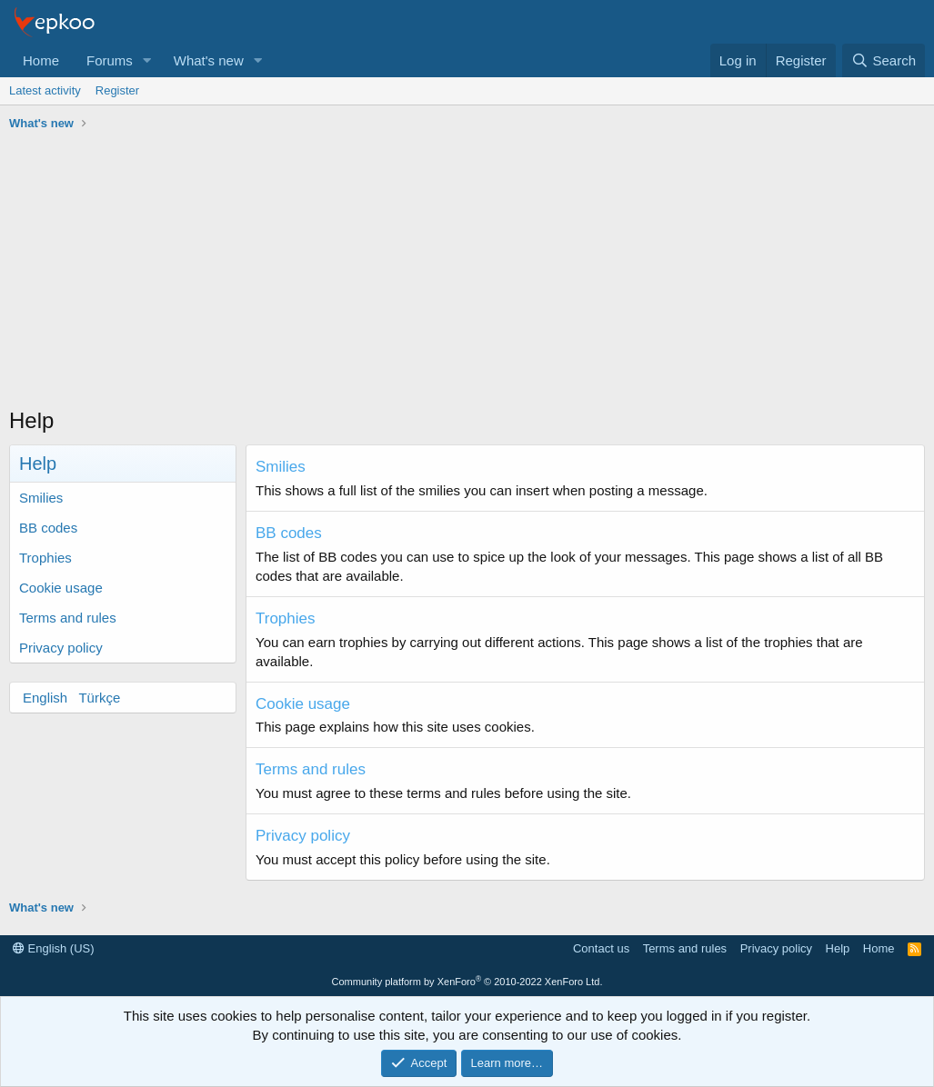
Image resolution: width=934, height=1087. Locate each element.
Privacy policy (61, 647)
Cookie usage (61, 587)
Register (117, 90)
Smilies (41, 497)
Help (838, 948)
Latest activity (45, 90)
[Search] (883, 60)
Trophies (45, 557)
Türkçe (99, 697)
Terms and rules (67, 617)
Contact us (601, 948)
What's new (209, 60)
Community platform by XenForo (467, 981)
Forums (109, 60)
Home (41, 60)
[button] (147, 60)
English (45, 697)
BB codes (48, 527)
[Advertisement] (467, 273)
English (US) (54, 948)
